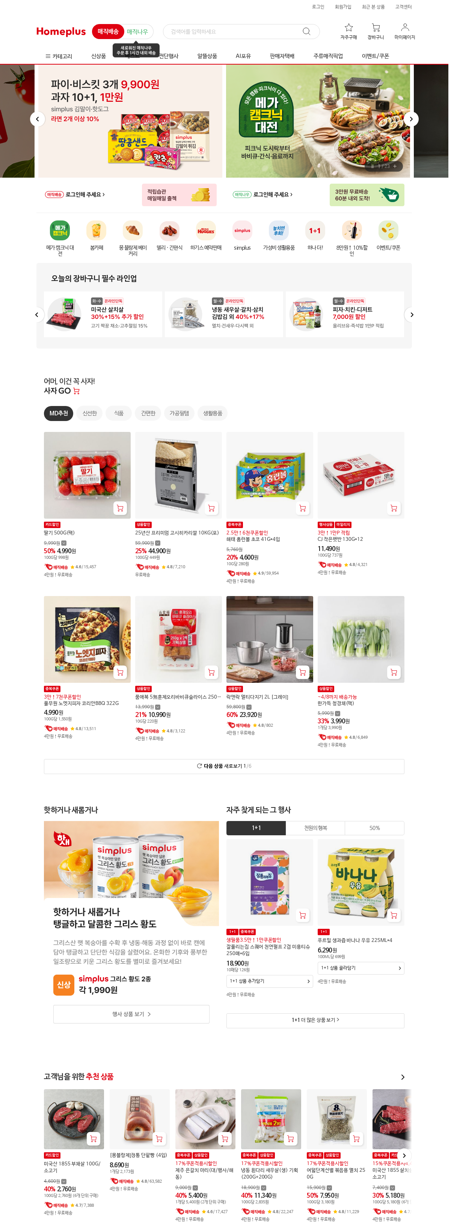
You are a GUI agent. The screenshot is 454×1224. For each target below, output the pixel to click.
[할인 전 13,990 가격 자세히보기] (147, 707)
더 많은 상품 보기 (313, 1020)
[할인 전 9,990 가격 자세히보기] (55, 543)
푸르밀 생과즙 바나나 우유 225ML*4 (355, 940)
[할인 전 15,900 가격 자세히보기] (319, 1188)
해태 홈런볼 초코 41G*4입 (253, 539)
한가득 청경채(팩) (336, 703)
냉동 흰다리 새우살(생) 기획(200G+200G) (269, 1174)
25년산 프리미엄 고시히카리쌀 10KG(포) (177, 533)
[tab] (256, 828)
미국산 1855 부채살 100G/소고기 (72, 1167)
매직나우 (137, 32)
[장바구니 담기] (120, 508)
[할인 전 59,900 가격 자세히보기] (147, 543)
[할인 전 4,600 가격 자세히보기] (55, 1181)
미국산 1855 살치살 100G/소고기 (401, 1174)
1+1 (256, 828)
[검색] (241, 31)
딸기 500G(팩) (59, 533)
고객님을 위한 (79, 1077)
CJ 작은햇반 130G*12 (340, 539)
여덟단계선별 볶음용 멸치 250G (336, 1174)
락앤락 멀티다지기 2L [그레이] (257, 697)
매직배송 (108, 32)
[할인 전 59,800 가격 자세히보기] (239, 707)
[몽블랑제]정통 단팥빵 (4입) (138, 1155)
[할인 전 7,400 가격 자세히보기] (384, 1188)
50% (375, 828)
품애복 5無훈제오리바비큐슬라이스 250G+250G (177, 697)
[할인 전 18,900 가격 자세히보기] (253, 1188)
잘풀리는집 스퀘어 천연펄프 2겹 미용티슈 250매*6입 (268, 950)
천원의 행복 (315, 828)
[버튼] (372, 166)
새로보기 (228, 766)
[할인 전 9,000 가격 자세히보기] (186, 1188)
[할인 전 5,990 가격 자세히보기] (329, 713)
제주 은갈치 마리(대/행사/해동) (204, 1174)
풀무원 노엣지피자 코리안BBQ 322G (81, 703)
